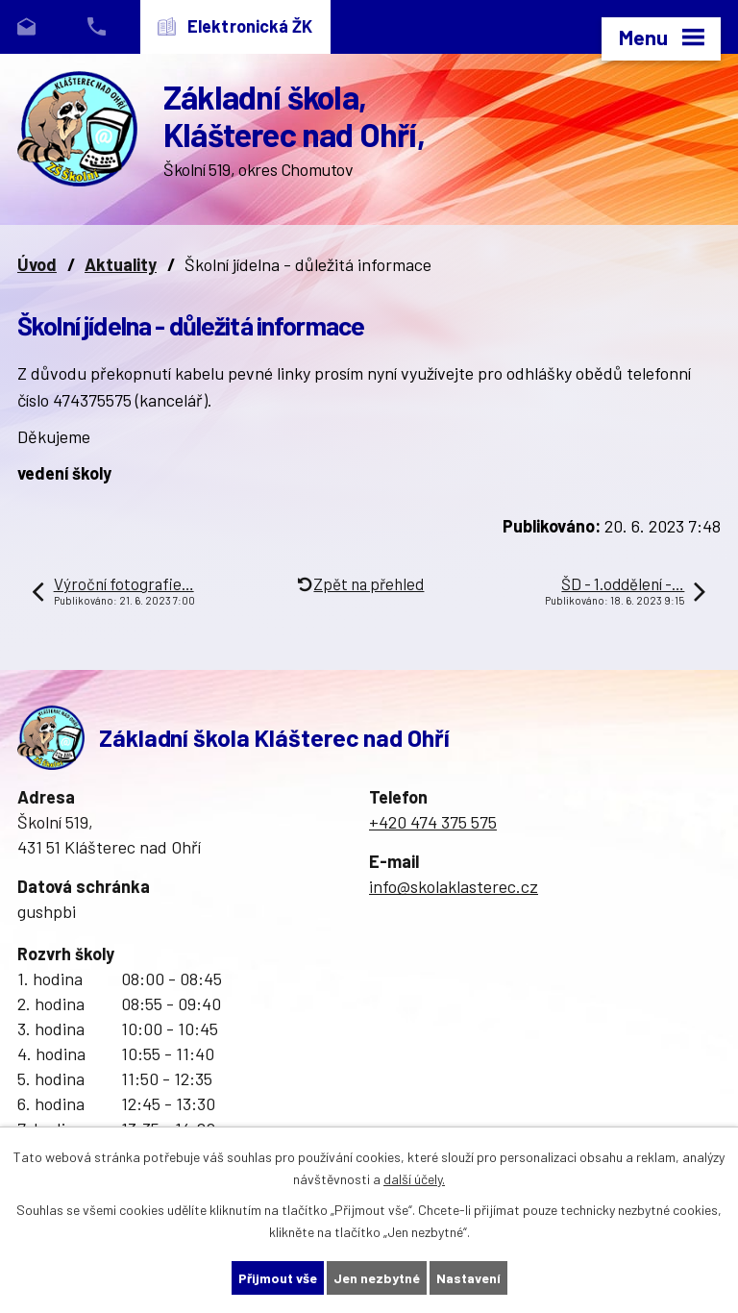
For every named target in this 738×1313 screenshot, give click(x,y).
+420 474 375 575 (433, 821)
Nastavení (468, 1278)
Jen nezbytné (376, 1278)
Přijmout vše (277, 1278)
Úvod (37, 264)
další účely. (414, 1179)
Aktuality (121, 264)
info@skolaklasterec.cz (453, 886)
